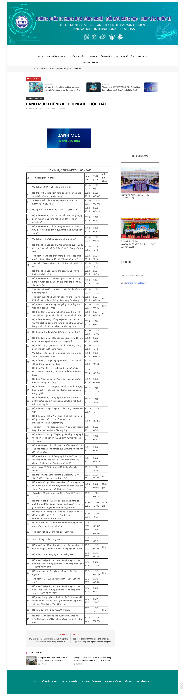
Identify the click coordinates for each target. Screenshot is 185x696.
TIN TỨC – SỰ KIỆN (76, 56)
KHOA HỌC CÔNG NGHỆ (100, 56)
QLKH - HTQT (33, 108)
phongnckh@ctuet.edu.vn (136, 283)
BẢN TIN (141, 56)
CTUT (40, 56)
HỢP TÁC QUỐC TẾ (124, 56)
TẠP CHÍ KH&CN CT (91, 62)
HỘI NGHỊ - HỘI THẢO (34, 98)
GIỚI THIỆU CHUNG (55, 56)
